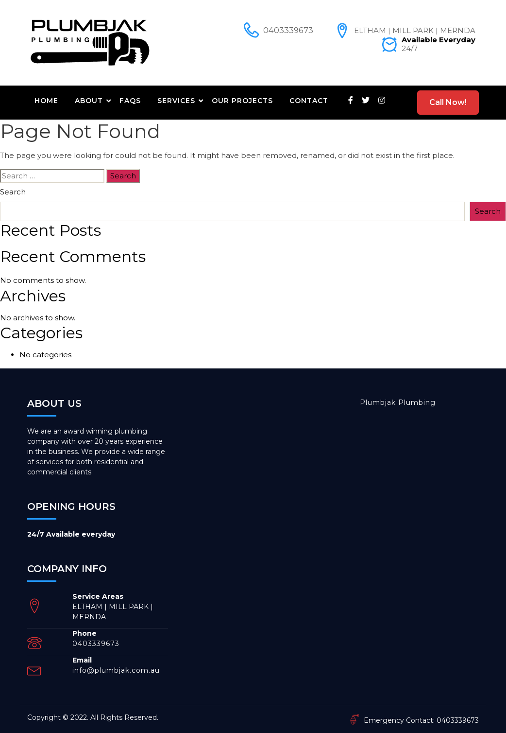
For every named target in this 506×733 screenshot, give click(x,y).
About (89, 100)
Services (176, 100)
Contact (308, 100)
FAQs (130, 100)
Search (13, 191)
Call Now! (448, 102)
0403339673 (288, 30)
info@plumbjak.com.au (116, 670)
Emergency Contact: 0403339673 (414, 720)
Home (46, 100)
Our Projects (242, 100)
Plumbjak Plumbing (398, 402)
